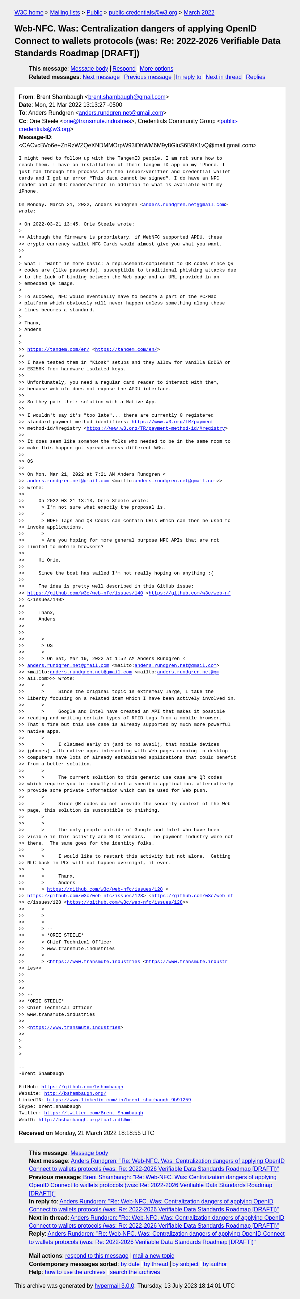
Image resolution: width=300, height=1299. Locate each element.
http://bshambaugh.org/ (75, 1093)
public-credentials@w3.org (143, 12)
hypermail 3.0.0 (114, 1286)
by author (215, 1264)
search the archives (135, 1272)
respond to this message (96, 1256)
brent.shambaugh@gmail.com (127, 97)
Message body (89, 69)
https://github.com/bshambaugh (82, 1087)
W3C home (28, 12)
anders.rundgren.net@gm (188, 672)
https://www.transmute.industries (95, 962)
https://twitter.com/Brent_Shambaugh (93, 1113)
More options (157, 69)
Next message (101, 77)
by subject (185, 1264)
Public (94, 12)
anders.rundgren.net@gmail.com (121, 113)
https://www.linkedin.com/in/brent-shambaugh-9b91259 (119, 1100)
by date (130, 1264)
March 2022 (199, 12)
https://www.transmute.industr (187, 962)
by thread (156, 1264)
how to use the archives (75, 1272)
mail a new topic (153, 1256)
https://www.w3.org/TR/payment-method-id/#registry (155, 428)
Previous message (148, 77)
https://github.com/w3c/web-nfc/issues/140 (85, 593)
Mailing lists (65, 12)
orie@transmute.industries (97, 121)
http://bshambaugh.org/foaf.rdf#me (85, 1120)
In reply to (188, 77)
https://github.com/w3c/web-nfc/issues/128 (105, 889)
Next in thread (224, 77)
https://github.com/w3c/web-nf (190, 593)
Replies (255, 77)
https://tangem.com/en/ (58, 349)
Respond (124, 69)
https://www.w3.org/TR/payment (173, 422)
